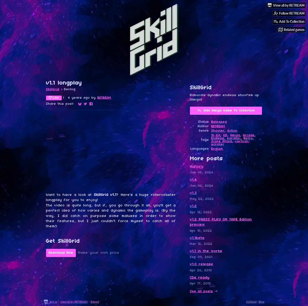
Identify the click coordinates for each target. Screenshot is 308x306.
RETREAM (104, 97)
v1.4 (193, 180)
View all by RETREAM (74, 301)
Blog (261, 301)
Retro (248, 138)
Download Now (61, 253)
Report (95, 301)
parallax (234, 138)
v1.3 (193, 193)
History (197, 166)
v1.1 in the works (206, 251)
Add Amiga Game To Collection (226, 110)
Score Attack (221, 141)
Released (219, 121)
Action (232, 130)
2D (225, 135)
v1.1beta (197, 238)
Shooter (218, 130)
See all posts (201, 291)
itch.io (53, 301)
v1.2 (193, 206)
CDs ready (200, 278)
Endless (217, 138)
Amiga (235, 135)
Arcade (249, 135)
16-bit (215, 135)
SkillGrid (52, 89)
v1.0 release (201, 264)
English (217, 148)
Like (54, 98)
